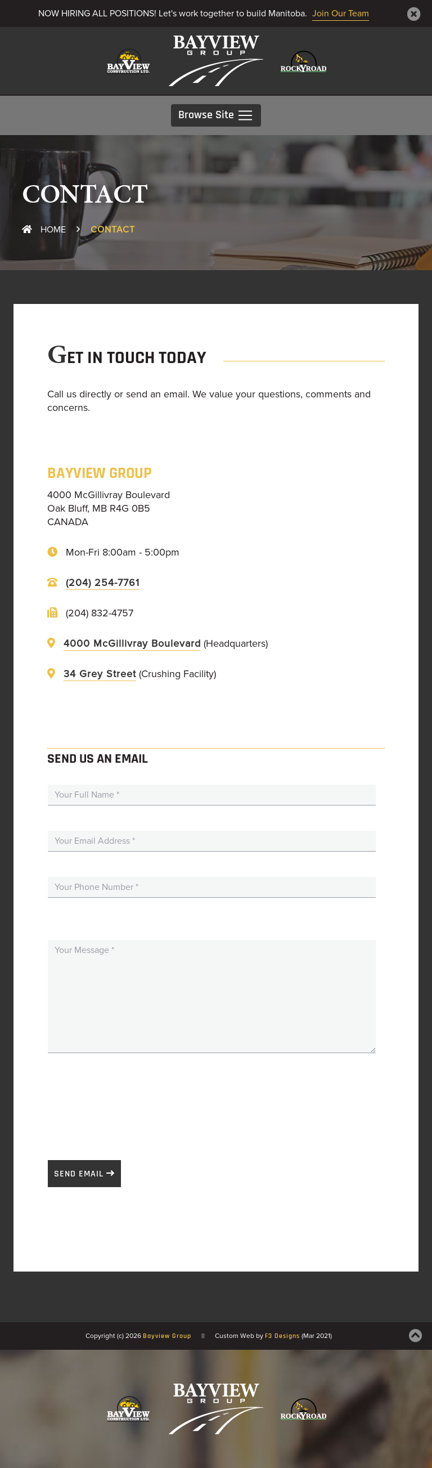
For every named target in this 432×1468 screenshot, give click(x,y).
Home (44, 229)
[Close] (414, 14)
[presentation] (133, 1100)
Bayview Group (167, 1336)
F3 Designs (282, 1336)
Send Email (79, 1174)
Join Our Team (340, 13)
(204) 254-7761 (103, 582)
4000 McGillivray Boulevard (132, 643)
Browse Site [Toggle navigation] (216, 115)
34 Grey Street (100, 674)
